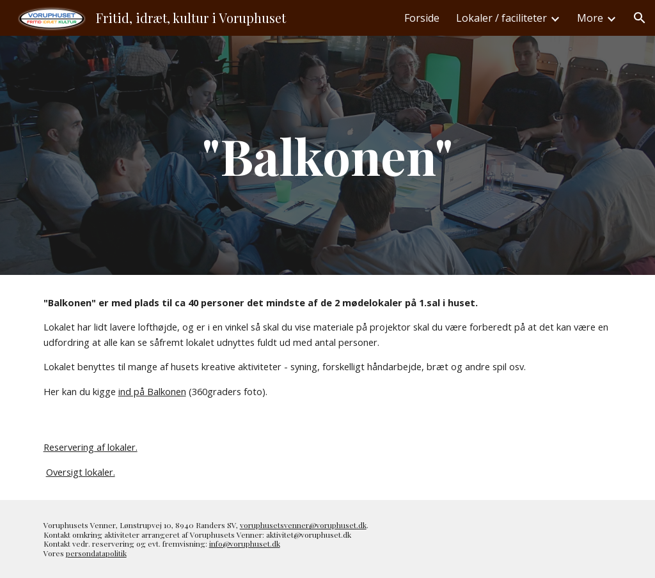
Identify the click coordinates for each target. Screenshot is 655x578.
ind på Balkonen (152, 391)
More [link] (590, 18)
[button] (639, 18)
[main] (327, 155)
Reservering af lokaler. (90, 447)
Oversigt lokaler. (80, 471)
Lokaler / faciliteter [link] (501, 18)
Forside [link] (421, 18)
